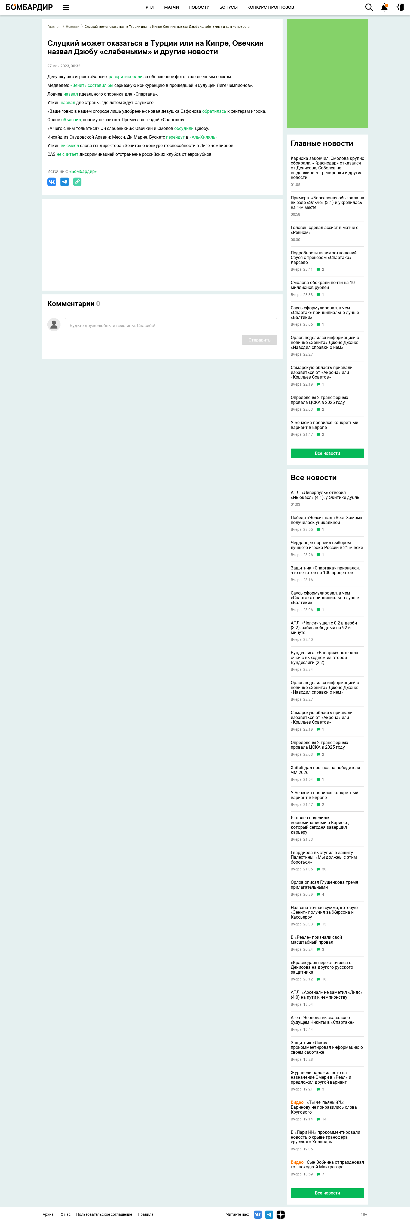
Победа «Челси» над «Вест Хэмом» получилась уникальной (326, 520)
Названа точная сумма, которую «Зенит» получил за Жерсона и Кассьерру (324, 912)
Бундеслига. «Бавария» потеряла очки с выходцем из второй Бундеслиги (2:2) (324, 657)
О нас (66, 1214)
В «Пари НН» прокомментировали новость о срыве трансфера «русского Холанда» (325, 1137)
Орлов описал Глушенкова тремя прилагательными (324, 884)
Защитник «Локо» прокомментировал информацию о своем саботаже (327, 1047)
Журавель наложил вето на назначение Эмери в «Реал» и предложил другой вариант (321, 1077)
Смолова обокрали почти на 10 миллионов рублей (323, 285)
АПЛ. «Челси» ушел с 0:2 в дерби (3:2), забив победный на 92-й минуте (324, 628)
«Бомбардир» (83, 171)
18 (324, 979)
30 (324, 869)
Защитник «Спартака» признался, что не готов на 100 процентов (325, 570)
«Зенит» (78, 85)
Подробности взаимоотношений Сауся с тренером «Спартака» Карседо (324, 258)
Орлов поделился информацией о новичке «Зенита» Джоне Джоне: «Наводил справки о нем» (325, 342)
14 (324, 1119)
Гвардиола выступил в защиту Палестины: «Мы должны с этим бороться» (324, 857)
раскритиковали (125, 76)
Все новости (327, 453)
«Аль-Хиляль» (203, 137)
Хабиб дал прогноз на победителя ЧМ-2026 (325, 770)
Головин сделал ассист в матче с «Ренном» (324, 230)
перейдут (175, 137)
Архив (48, 1214)
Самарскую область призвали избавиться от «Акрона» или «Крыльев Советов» (322, 372)
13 (324, 924)
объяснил (71, 119)
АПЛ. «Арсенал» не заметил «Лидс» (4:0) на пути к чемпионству (327, 994)
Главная (53, 27)
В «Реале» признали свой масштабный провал (316, 939)
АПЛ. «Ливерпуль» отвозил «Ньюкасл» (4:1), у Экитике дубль (325, 495)
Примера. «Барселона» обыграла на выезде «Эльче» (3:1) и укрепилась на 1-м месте (327, 203)
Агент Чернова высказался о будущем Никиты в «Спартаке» (322, 1020)
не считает (67, 154)
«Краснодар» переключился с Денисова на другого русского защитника (322, 967)
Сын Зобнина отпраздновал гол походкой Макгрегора (327, 1164)
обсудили (184, 128)
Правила (146, 1214)
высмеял (70, 145)
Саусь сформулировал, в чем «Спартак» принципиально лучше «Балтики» (325, 313)
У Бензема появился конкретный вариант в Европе (324, 425)
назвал (70, 94)
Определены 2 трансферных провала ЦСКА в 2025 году (319, 400)
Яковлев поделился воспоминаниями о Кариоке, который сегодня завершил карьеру (320, 824)
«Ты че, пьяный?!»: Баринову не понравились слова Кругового (324, 1107)
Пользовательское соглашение (104, 1214)
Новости (72, 27)
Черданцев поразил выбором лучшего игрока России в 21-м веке (327, 545)
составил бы (100, 85)
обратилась (214, 111)
